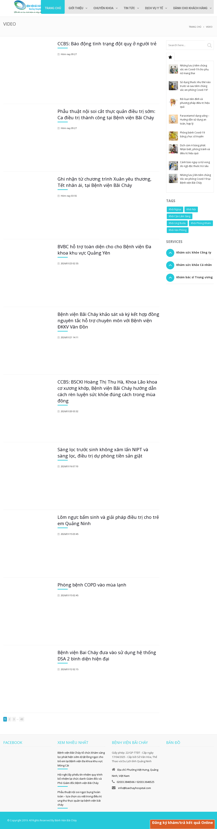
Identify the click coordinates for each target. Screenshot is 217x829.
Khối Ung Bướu (177, 223)
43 (21, 719)
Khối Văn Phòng (177, 230)
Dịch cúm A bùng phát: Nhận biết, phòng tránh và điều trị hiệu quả (195, 149)
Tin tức (126, 8)
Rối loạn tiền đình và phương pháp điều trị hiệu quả (195, 102)
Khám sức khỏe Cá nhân (194, 265)
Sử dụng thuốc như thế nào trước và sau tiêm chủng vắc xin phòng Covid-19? (195, 85)
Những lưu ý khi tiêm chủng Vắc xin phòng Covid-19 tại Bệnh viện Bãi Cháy (195, 178)
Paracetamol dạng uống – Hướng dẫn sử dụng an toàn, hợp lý (194, 119)
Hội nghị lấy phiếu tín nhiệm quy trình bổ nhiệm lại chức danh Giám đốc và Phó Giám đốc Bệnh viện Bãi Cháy (80, 779)
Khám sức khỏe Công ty (193, 252)
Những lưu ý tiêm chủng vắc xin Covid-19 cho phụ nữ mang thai (194, 69)
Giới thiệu (71, 8)
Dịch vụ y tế (152, 8)
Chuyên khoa (100, 8)
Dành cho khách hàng (189, 8)
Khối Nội (191, 209)
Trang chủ (48, 8)
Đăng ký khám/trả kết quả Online (182, 822)
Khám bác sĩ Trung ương (194, 277)
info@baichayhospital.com (134, 788)
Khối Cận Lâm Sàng (179, 216)
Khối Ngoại (175, 209)
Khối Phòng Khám (201, 223)
